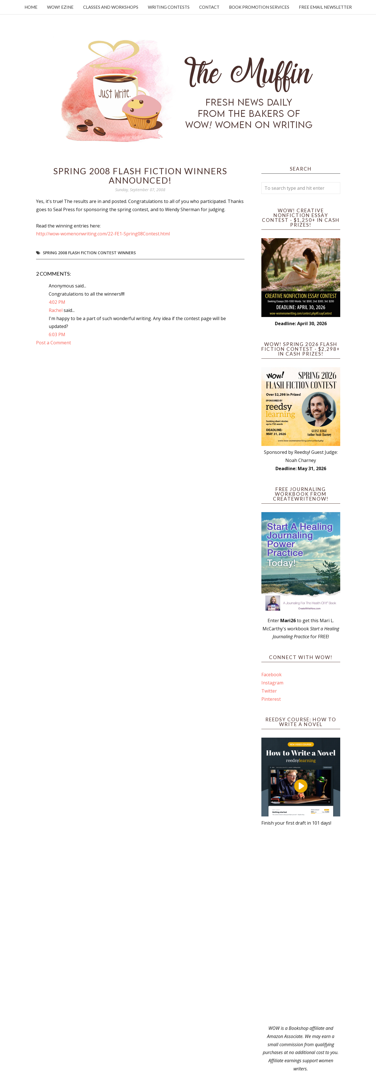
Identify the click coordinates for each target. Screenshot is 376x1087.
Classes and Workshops (110, 7)
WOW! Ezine (60, 7)
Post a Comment (53, 343)
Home (31, 7)
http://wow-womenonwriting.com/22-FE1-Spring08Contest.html (103, 234)
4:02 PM (57, 302)
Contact (209, 7)
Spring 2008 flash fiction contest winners (89, 252)
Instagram (272, 683)
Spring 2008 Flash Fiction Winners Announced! (140, 175)
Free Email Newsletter (325, 7)
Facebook (271, 674)
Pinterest (271, 699)
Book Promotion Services (259, 7)
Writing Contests (169, 7)
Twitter (269, 691)
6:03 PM (57, 334)
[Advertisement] (300, 925)
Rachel (56, 310)
